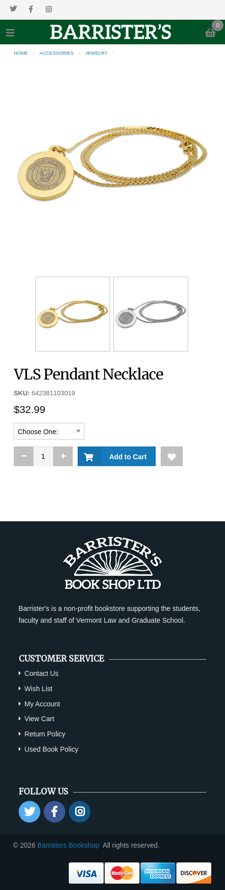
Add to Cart (126, 457)
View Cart (39, 719)
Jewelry (96, 53)
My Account (42, 704)
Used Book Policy (52, 749)
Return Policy (45, 734)
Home (21, 53)
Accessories (57, 53)
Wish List (39, 689)
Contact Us (41, 673)
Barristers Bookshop (68, 845)
